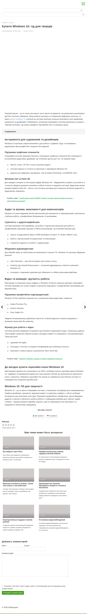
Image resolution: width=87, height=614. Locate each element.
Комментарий (7, 553)
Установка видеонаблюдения (52, 520)
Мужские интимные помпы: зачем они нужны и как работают (18, 485)
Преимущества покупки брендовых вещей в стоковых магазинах (52, 485)
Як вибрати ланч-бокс (12, 452)
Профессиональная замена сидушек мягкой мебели (51, 453)
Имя (4, 546)
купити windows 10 (17, 119)
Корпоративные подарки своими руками (17, 521)
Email (27, 546)
